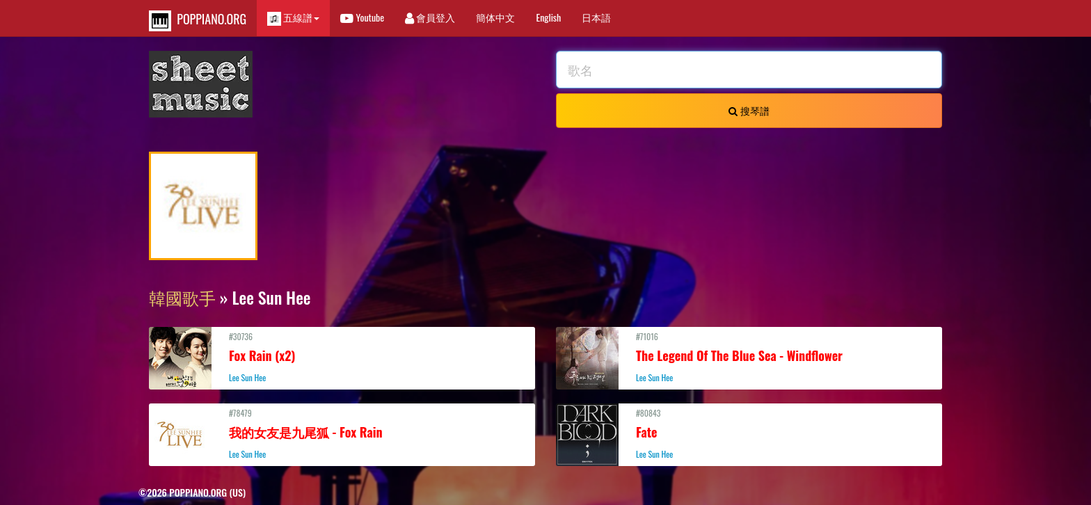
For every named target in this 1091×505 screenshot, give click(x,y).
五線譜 (293, 18)
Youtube (362, 17)
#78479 (342, 433)
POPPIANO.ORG (197, 20)
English (548, 17)
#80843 (749, 433)
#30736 (342, 356)
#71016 (749, 356)
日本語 (596, 17)
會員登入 (430, 17)
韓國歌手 (182, 297)
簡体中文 (495, 17)
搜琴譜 (748, 110)
